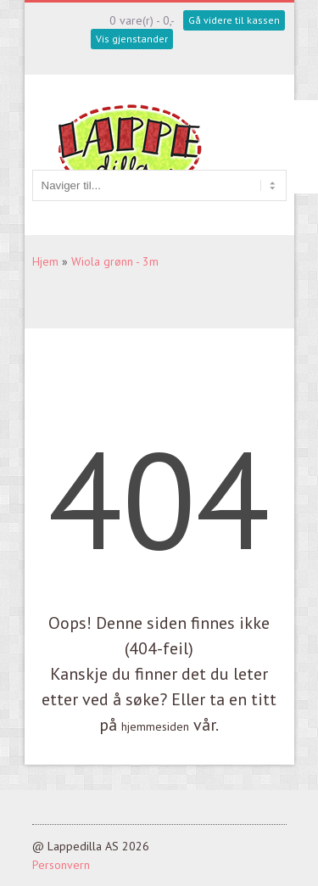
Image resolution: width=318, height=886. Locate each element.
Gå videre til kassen (234, 20)
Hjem (45, 261)
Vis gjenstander (132, 38)
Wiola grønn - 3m (115, 261)
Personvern (61, 864)
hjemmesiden (155, 726)
